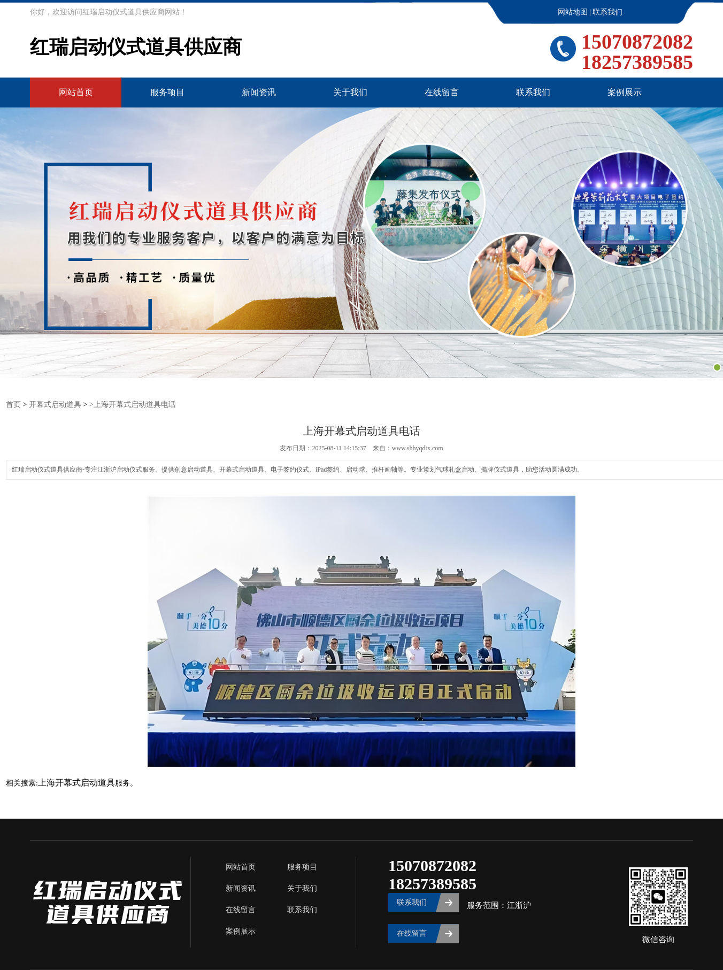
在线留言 (442, 92)
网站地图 (573, 12)
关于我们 (350, 92)
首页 (13, 404)
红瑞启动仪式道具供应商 (136, 47)
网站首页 (76, 92)
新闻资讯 (259, 92)
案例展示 (624, 92)
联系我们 (607, 12)
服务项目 (167, 92)
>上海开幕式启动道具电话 (132, 404)
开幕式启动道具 (55, 404)
